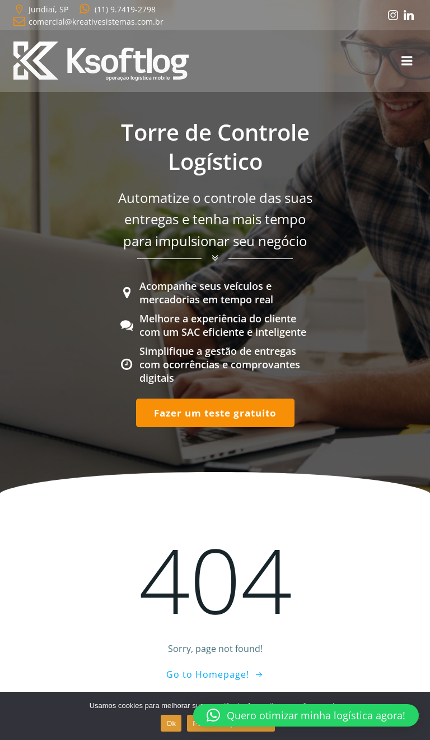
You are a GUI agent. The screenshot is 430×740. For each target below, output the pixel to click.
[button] (306, 715)
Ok (171, 723)
